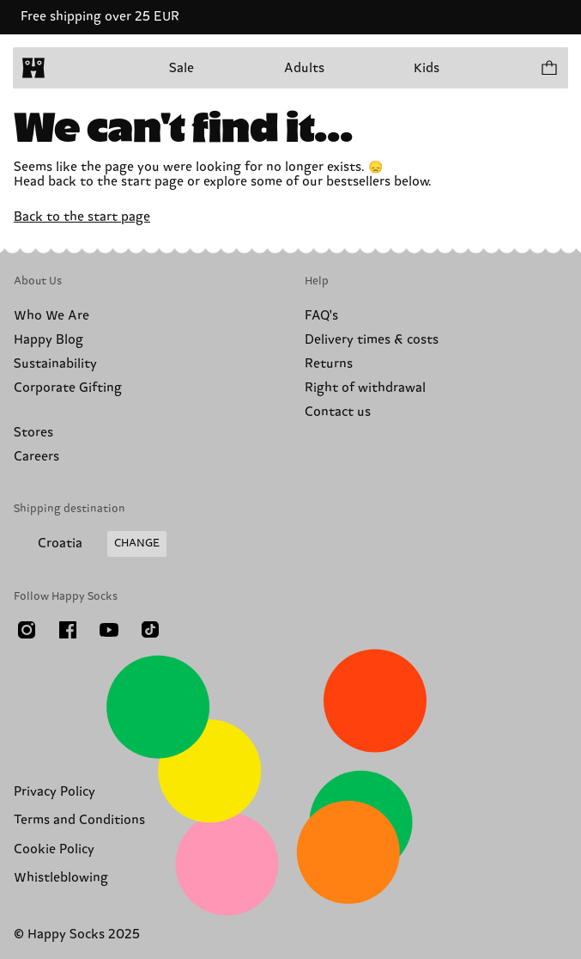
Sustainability (55, 364)
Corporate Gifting (68, 388)
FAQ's (321, 315)
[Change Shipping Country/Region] (90, 544)
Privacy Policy (54, 792)
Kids (426, 68)
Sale (181, 68)
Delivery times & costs (372, 340)
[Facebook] (67, 630)
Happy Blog (48, 340)
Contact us (338, 412)
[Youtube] (109, 630)
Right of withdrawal (365, 388)
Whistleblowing (61, 877)
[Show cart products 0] (548, 68)
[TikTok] (150, 630)
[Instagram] (26, 630)
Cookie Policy (54, 849)
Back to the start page (82, 217)
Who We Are (51, 315)
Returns (329, 364)
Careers (36, 456)
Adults (304, 68)
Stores (33, 432)
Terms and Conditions (79, 820)
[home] (33, 68)
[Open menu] (67, 68)
